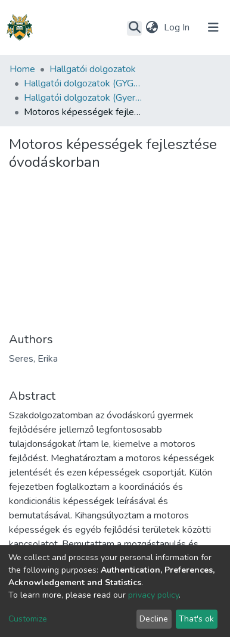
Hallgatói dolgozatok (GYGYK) (83, 83)
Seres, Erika (33, 358)
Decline (153, 618)
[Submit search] (134, 28)
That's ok (196, 618)
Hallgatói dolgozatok (92, 69)
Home (22, 69)
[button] (151, 27)
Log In (178, 27)
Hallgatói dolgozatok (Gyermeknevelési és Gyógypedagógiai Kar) (83, 97)
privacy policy (153, 595)
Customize (27, 618)
